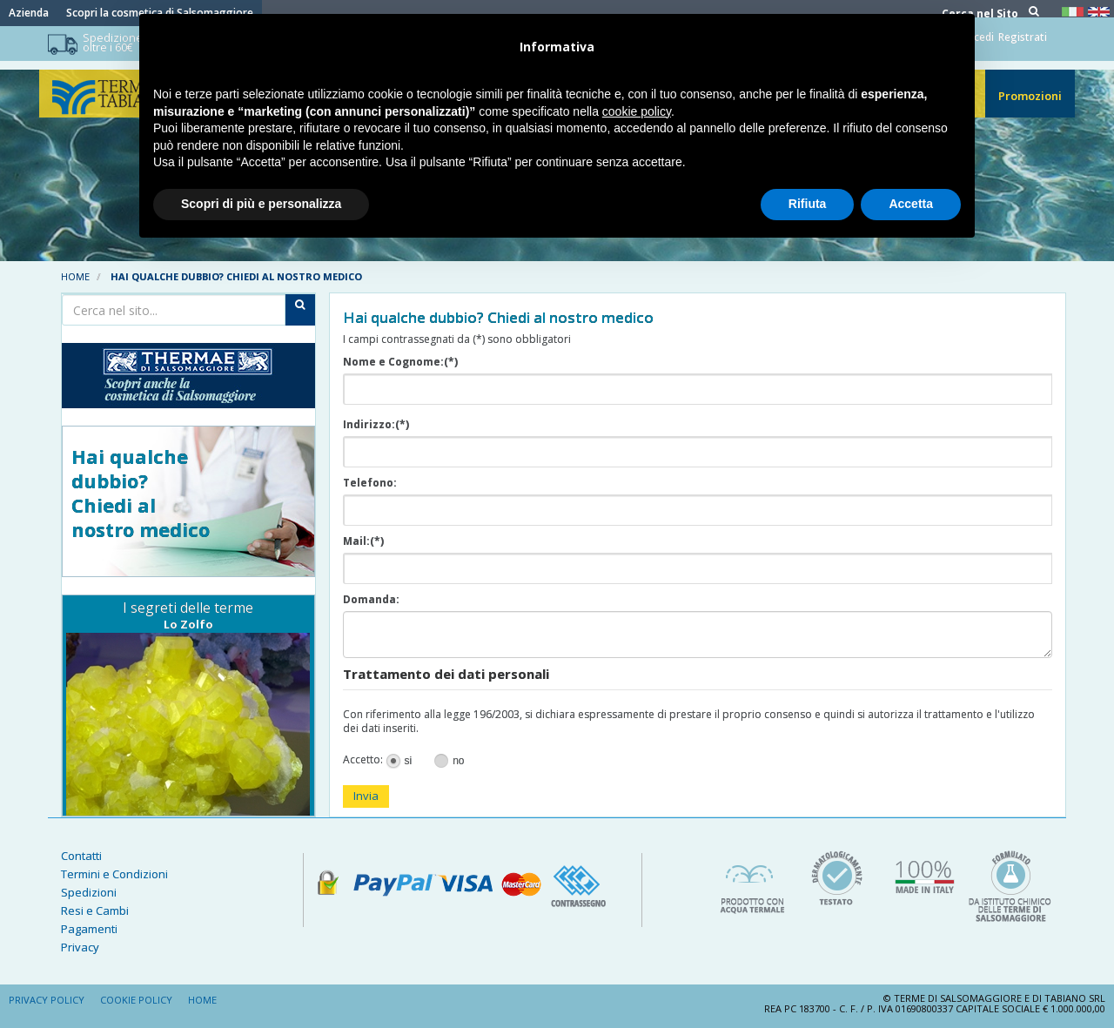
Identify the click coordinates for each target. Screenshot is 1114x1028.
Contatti (81, 856)
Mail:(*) (363, 541)
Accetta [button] (911, 204)
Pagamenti (89, 929)
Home (75, 276)
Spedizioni (89, 892)
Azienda (29, 12)
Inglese (1101, 11)
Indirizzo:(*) (376, 425)
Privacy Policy (46, 999)
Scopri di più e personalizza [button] (261, 204)
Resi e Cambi (95, 911)
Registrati (1022, 38)
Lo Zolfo (188, 624)
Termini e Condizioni (114, 874)
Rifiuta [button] (808, 204)
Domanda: (371, 600)
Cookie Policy (136, 999)
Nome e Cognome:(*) (400, 362)
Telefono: (370, 483)
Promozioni (1030, 104)
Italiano (1075, 11)
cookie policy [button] (636, 111)
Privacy (80, 947)
